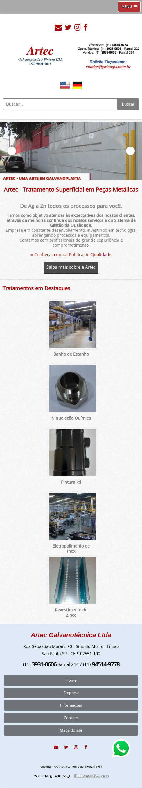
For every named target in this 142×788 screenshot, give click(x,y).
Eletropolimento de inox (71, 549)
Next (130, 151)
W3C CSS (62, 776)
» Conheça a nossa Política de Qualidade (71, 254)
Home (71, 680)
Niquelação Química (71, 418)
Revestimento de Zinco (71, 613)
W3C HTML (43, 776)
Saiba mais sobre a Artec (71, 267)
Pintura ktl (71, 482)
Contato (71, 718)
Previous (11, 151)
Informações (71, 705)
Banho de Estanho (71, 354)
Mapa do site (71, 730)
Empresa (71, 693)
